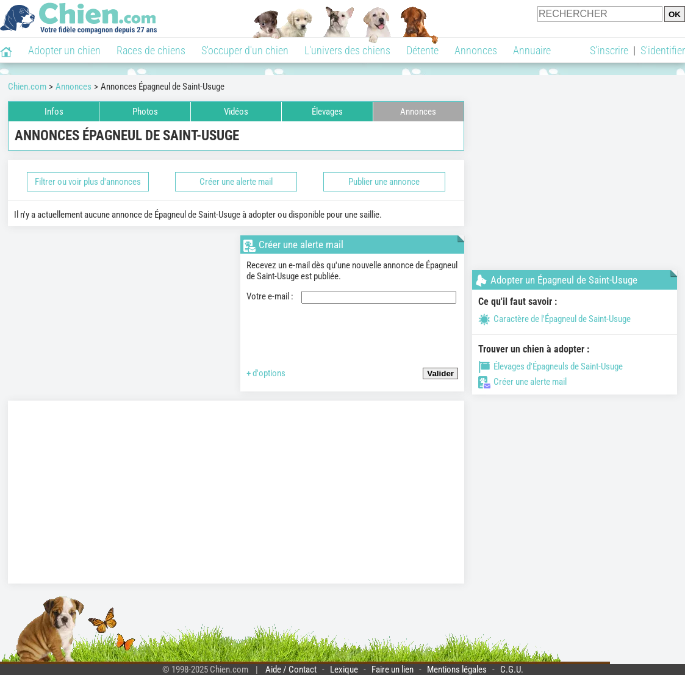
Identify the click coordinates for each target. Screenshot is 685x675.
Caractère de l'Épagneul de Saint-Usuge (554, 318)
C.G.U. (511, 669)
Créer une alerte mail (236, 181)
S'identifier (662, 50)
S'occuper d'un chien (245, 50)
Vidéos (236, 111)
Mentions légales (457, 669)
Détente (422, 50)
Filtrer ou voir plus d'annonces (88, 181)
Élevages (327, 111)
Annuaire (532, 50)
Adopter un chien (64, 50)
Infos (54, 111)
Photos (145, 111)
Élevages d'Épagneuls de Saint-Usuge (550, 366)
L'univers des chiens (347, 50)
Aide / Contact (291, 669)
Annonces (475, 50)
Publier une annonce (384, 181)
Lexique (344, 669)
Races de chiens (151, 50)
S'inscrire (609, 50)
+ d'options (265, 373)
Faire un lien (392, 669)
